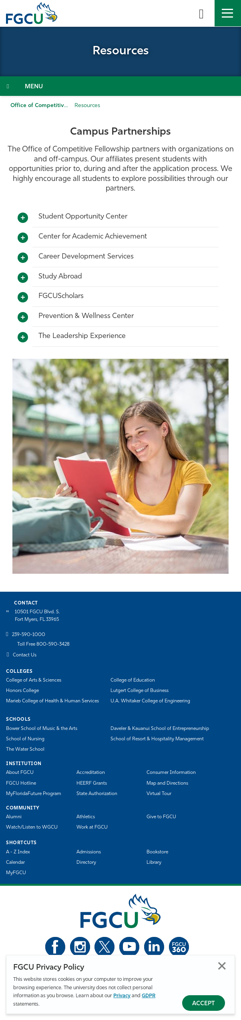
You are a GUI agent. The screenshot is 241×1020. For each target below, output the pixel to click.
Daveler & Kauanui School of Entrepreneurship (159, 728)
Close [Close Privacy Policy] (222, 966)
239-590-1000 (28, 634)
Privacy (122, 995)
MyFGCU (16, 873)
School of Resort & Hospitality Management (157, 739)
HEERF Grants (91, 783)
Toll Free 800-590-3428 (43, 644)
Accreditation (90, 772)
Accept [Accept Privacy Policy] (203, 1004)
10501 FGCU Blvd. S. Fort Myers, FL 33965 (37, 616)
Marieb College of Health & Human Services (52, 701)
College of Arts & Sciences (33, 680)
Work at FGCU (92, 827)
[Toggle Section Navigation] (120, 86)
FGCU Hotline (21, 783)
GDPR (148, 995)
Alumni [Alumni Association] (14, 817)
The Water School (25, 749)
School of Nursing (25, 739)
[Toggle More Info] (22, 218)
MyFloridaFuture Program (33, 793)
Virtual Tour (159, 793)
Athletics (85, 817)
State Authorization (96, 793)
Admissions (88, 852)
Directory (86, 862)
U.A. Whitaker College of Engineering (150, 701)
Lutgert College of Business (139, 690)
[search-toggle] (201, 13)
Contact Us (24, 655)
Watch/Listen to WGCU (32, 827)
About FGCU (20, 772)
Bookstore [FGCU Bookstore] (157, 852)
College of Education (132, 680)
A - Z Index (18, 852)
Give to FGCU (161, 817)
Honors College (22, 690)
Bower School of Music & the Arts (41, 728)
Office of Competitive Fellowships (54, 106)
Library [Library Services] (154, 862)
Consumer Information (171, 772)
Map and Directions (167, 783)
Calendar (15, 862)
